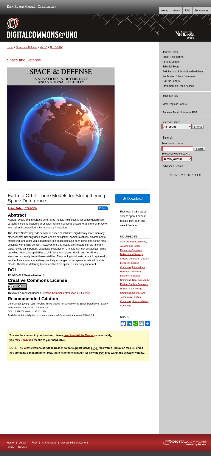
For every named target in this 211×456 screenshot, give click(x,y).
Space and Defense (26, 47)
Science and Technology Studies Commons (132, 297)
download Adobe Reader (79, 335)
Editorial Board (171, 66)
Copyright (22, 447)
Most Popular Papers (175, 104)
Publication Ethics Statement (179, 76)
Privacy (10, 447)
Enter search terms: (172, 143)
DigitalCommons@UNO (79, 28)
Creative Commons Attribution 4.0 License (66, 293)
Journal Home (171, 52)
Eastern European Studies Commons (134, 263)
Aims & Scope (171, 61)
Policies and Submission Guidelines (183, 71)
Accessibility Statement (74, 442)
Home (10, 47)
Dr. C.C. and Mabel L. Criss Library (30, 7)
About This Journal (173, 56)
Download (133, 198)
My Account (49, 442)
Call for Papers (171, 81)
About (22, 442)
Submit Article (170, 95)
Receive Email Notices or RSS (180, 112)
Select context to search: (175, 153)
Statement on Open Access (178, 85)
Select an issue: (170, 122)
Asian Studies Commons (133, 241)
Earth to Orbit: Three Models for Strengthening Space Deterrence (56, 198)
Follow (102, 208)
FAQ (34, 442)
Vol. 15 (43, 47)
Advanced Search (173, 166)
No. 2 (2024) (56, 47)
